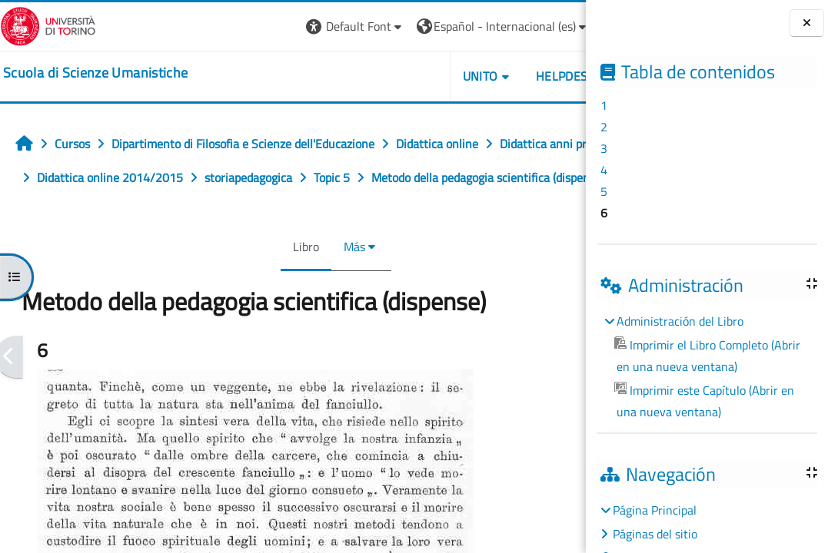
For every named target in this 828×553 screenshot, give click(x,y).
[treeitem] (706, 366)
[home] (95, 73)
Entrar (557, 26)
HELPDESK (494, 76)
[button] (284, 26)
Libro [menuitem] (271, 280)
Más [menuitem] (319, 280)
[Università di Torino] (48, 24)
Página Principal (655, 510)
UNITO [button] (409, 76)
